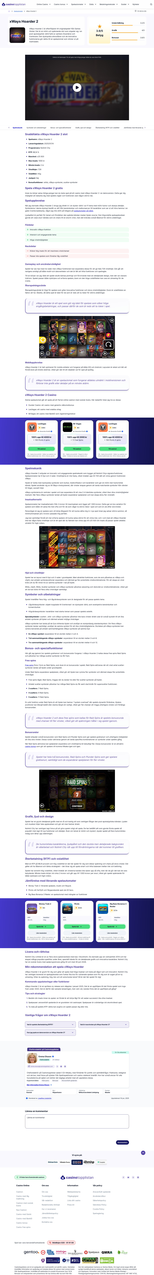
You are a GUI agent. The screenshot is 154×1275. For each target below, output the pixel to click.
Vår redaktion (47, 1200)
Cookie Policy (98, 1209)
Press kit (70, 1205)
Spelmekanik (80, 128)
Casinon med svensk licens (24, 1204)
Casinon (19, 1192)
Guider (124, 4)
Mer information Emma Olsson (39, 1085)
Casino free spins (23, 1227)
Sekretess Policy (99, 1205)
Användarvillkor (99, 1196)
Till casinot (41, 449)
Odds (91, 4)
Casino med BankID (24, 1218)
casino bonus (30, 746)
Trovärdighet (47, 1196)
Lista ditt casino (73, 1200)
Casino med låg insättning (22, 1197)
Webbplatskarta (73, 1192)
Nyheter (136, 4)
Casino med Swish (23, 1214)
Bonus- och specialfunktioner (124, 128)
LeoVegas (42, 424)
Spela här (41, 927)
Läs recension (41, 933)
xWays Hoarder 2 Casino (62, 128)
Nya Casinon (21, 1210)
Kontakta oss (47, 1222)
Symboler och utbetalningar (99, 128)
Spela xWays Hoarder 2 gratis (24, 128)
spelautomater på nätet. (84, 211)
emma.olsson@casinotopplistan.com (42, 1066)
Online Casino (42, 4)
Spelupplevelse (44, 128)
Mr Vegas (77, 424)
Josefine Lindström (44, 1098)
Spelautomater (77, 4)
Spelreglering (98, 1213)
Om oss (45, 1192)
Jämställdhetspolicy (50, 1213)
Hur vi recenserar (49, 1209)
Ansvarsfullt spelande (101, 1192)
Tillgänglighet (72, 1196)
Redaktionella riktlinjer (51, 1205)
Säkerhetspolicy (99, 1200)
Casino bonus (59, 4)
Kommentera (122, 1142)
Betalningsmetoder (107, 4)
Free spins (29, 665)
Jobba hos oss (48, 1218)
